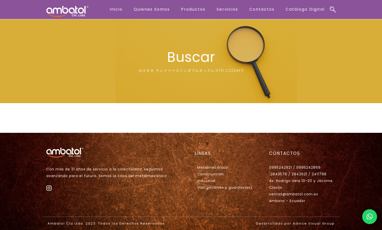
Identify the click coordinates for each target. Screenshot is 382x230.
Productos (193, 9)
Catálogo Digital (305, 9)
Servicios (227, 9)
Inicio (116, 9)
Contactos (262, 9)
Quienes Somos (152, 9)
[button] (369, 216)
